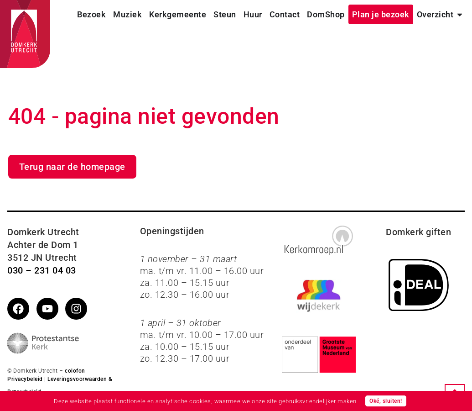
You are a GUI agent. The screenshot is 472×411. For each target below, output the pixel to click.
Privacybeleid (25, 379)
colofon (75, 371)
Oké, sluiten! (385, 401)
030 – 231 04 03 (41, 270)
